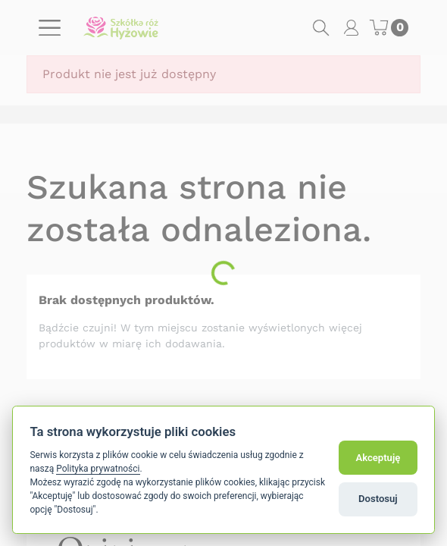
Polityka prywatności (97, 468)
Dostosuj (378, 498)
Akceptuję (377, 457)
